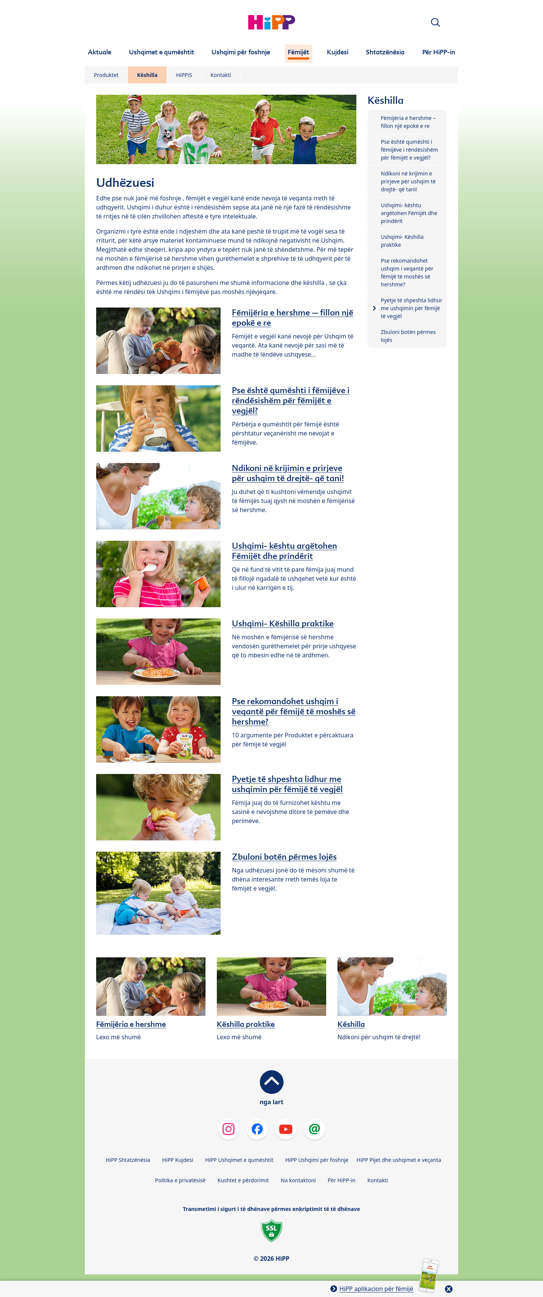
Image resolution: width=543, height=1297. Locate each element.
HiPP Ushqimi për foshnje (316, 1159)
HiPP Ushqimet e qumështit (239, 1159)
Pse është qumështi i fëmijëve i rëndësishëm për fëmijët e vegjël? (291, 400)
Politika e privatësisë (180, 1180)
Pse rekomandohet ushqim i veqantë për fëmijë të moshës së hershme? (294, 711)
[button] (435, 22)
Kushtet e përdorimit (243, 1180)
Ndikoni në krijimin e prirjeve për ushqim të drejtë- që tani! (288, 473)
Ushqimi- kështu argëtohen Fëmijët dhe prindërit (284, 550)
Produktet (106, 74)
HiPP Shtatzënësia (128, 1159)
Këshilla (147, 74)
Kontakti (220, 74)
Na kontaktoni (298, 1180)
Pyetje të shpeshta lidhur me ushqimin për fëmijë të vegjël (287, 784)
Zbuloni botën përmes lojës (284, 856)
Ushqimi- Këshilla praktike (283, 623)
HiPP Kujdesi (177, 1159)
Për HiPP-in (342, 1180)
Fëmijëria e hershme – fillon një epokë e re (292, 317)
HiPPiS (184, 74)
